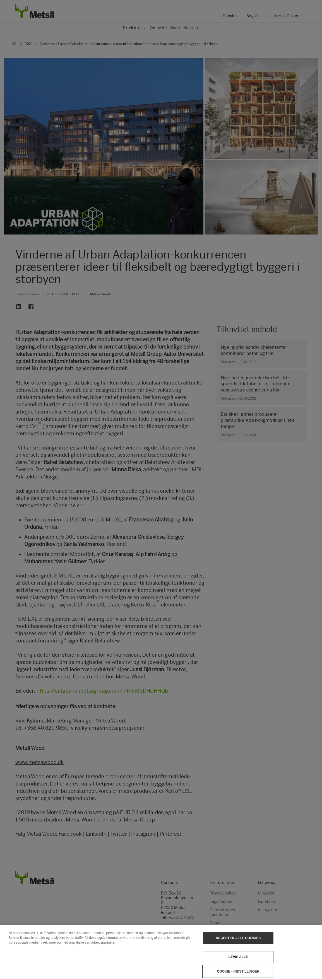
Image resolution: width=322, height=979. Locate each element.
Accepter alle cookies (238, 943)
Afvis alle (238, 962)
